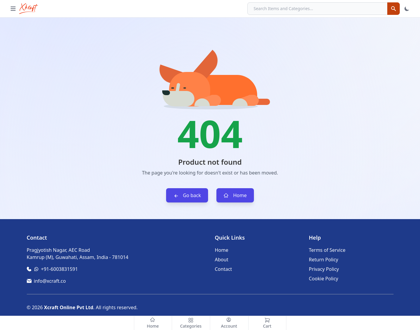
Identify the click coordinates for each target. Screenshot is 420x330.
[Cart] (267, 323)
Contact (223, 269)
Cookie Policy (323, 278)
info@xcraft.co (50, 281)
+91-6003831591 (59, 269)
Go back (187, 195)
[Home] (153, 323)
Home (235, 195)
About (221, 259)
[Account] (229, 323)
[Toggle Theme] (407, 9)
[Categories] (191, 323)
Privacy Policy (324, 269)
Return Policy (323, 259)
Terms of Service (327, 250)
